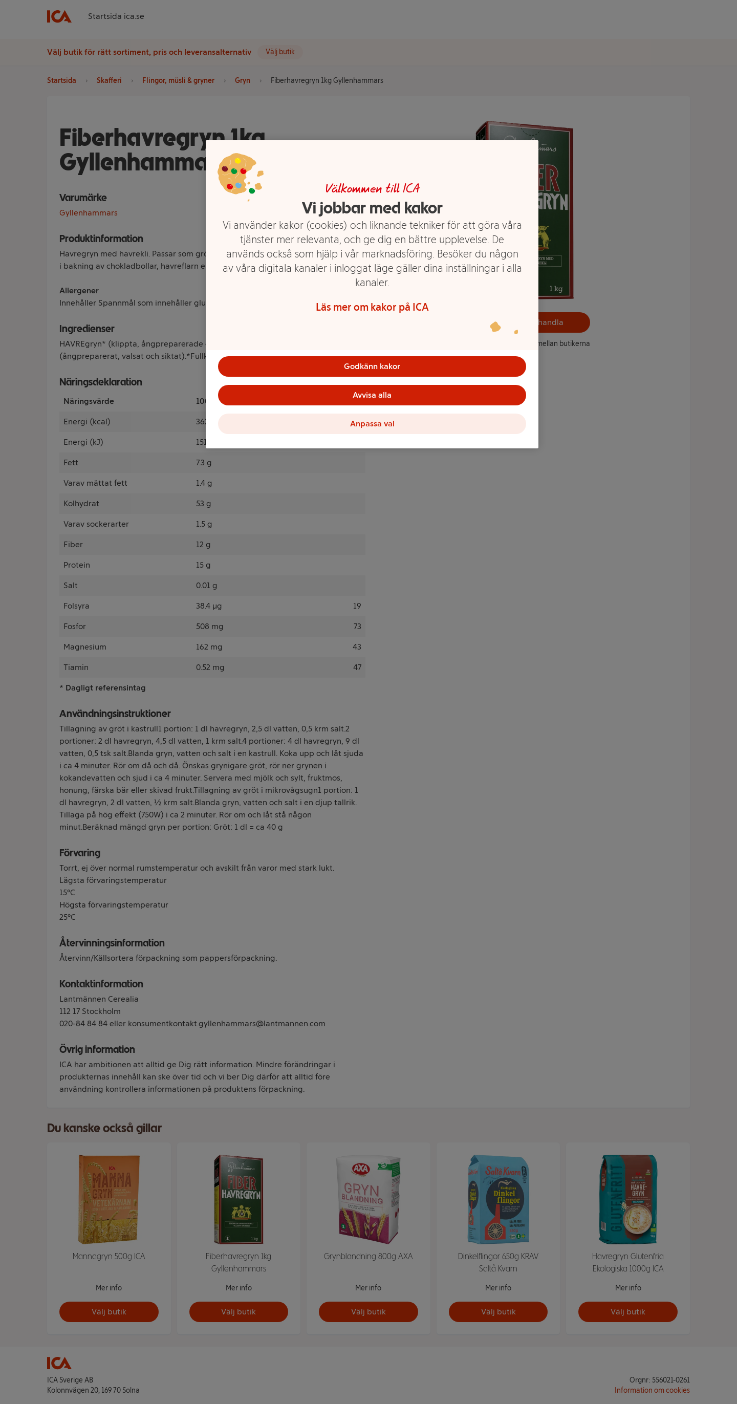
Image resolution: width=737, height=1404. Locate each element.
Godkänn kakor (372, 366)
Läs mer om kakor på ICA (372, 307)
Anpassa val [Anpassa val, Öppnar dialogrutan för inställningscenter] (372, 423)
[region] (372, 294)
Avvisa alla (372, 395)
